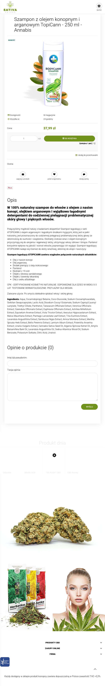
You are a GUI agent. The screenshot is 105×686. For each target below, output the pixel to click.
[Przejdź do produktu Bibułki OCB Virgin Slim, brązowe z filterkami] (32, 463)
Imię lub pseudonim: (17, 357)
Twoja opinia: (13, 370)
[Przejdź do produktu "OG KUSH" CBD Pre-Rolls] (54, 463)
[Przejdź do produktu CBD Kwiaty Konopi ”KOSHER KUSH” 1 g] (75, 463)
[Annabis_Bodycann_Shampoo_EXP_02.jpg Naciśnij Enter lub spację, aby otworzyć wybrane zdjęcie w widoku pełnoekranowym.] (52, 73)
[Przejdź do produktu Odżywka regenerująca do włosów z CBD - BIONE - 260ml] (11, 463)
